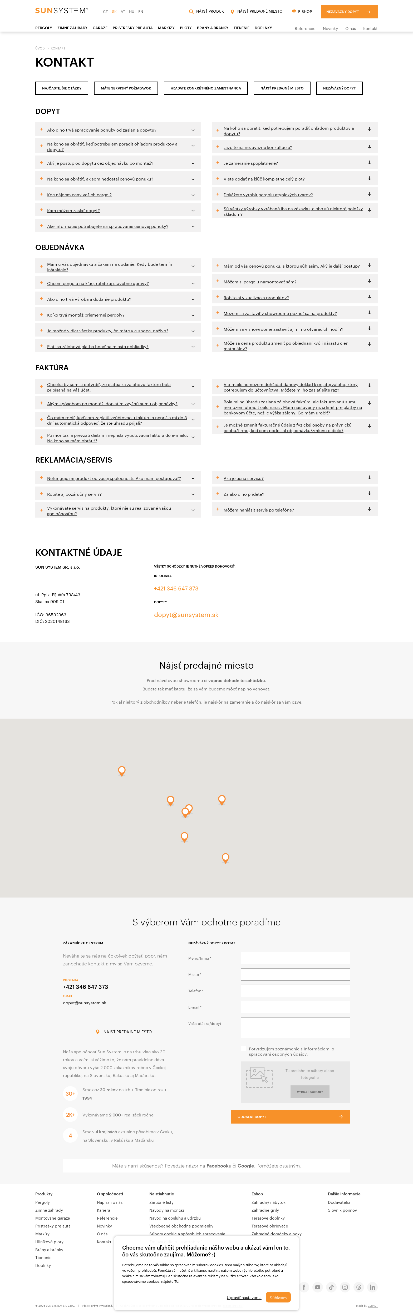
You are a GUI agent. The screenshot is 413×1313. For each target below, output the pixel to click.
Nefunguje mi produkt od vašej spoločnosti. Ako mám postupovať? (114, 477)
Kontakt (370, 28)
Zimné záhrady (49, 1209)
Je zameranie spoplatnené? (251, 162)
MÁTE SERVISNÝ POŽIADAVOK (126, 88)
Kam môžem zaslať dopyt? (73, 210)
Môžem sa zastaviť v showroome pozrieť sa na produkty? (280, 312)
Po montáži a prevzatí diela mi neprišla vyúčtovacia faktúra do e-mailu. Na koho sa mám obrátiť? (117, 437)
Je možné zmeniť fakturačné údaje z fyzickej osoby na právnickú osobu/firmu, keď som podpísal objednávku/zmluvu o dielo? (288, 427)
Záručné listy (161, 1202)
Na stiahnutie (161, 1193)
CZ (105, 11)
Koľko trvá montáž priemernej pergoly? (86, 314)
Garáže (100, 28)
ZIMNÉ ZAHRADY (72, 28)
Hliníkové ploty (49, 1241)
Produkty (43, 1193)
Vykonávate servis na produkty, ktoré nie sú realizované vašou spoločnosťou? (109, 510)
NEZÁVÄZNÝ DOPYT (339, 88)
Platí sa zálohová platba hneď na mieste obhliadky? (98, 346)
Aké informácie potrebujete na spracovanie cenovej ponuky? (107, 225)
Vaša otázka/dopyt (204, 1023)
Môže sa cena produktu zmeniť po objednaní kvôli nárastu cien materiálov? (286, 345)
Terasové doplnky (268, 1217)
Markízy (166, 28)
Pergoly (43, 28)
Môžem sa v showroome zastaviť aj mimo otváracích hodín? (283, 328)
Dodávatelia (339, 1202)
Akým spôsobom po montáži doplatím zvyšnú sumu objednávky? (112, 403)
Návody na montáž (166, 1209)
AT (123, 11)
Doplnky (263, 28)
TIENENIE (241, 28)
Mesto (194, 974)
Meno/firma (199, 958)
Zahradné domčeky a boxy (277, 1233)
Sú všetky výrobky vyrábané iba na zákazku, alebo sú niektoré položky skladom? (293, 211)
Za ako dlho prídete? (244, 493)
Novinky (330, 28)
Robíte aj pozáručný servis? (74, 493)
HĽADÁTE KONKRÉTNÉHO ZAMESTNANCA (206, 88)
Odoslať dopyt (262, 1116)
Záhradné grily (265, 1209)
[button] (184, 837)
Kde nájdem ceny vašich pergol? (79, 194)
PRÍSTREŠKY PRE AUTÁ (133, 28)
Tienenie (43, 1257)
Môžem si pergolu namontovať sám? (260, 281)
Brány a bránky (212, 28)
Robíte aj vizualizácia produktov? (256, 297)
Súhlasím (278, 1297)
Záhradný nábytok (269, 1202)
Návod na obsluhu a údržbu (175, 1217)
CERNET (373, 1305)
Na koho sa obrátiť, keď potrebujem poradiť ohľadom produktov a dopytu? (112, 146)
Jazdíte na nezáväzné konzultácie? (258, 146)
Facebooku (219, 1166)
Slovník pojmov (342, 1209)
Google (246, 1166)
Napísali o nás (109, 1202)
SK (114, 11)
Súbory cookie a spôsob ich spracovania (187, 1233)
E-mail (194, 1007)
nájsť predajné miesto (282, 88)
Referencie (305, 28)
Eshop (257, 1193)
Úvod (40, 47)
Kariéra (103, 1209)
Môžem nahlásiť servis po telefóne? (259, 509)
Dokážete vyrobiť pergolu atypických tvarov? (268, 194)
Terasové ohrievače (270, 1225)
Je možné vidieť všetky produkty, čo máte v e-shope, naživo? (107, 330)
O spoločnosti (110, 1193)
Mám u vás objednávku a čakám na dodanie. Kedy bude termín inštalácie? (109, 266)
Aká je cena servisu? (244, 477)
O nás (350, 28)
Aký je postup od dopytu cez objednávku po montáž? (100, 162)
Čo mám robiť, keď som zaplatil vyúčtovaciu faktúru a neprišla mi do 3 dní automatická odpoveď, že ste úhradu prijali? (117, 420)
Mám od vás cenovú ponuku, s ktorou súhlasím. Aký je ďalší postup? (292, 265)
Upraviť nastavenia (243, 1297)
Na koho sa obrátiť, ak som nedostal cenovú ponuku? (100, 178)
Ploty (186, 28)
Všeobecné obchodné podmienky (181, 1225)
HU (131, 11)
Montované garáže (52, 1217)
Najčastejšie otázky (61, 88)
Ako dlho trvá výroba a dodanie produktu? (89, 298)
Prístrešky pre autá (53, 1225)
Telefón (195, 990)
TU (176, 1281)
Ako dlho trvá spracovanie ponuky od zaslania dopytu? (101, 129)
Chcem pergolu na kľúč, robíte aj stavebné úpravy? (98, 282)
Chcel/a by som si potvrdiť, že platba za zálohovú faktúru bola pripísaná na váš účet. (109, 386)
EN (140, 11)
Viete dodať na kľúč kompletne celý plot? (264, 178)
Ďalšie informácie (344, 1193)
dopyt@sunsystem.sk (187, 614)
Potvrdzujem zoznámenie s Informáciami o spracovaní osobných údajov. (291, 1051)
